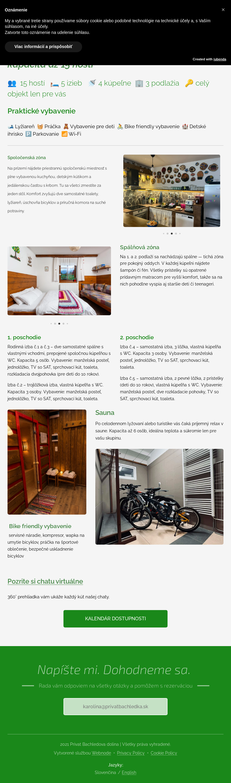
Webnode (101, 753)
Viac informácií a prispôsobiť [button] (43, 46)
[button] (223, 9)
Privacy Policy (131, 753)
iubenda (220, 59)
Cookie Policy (164, 753)
